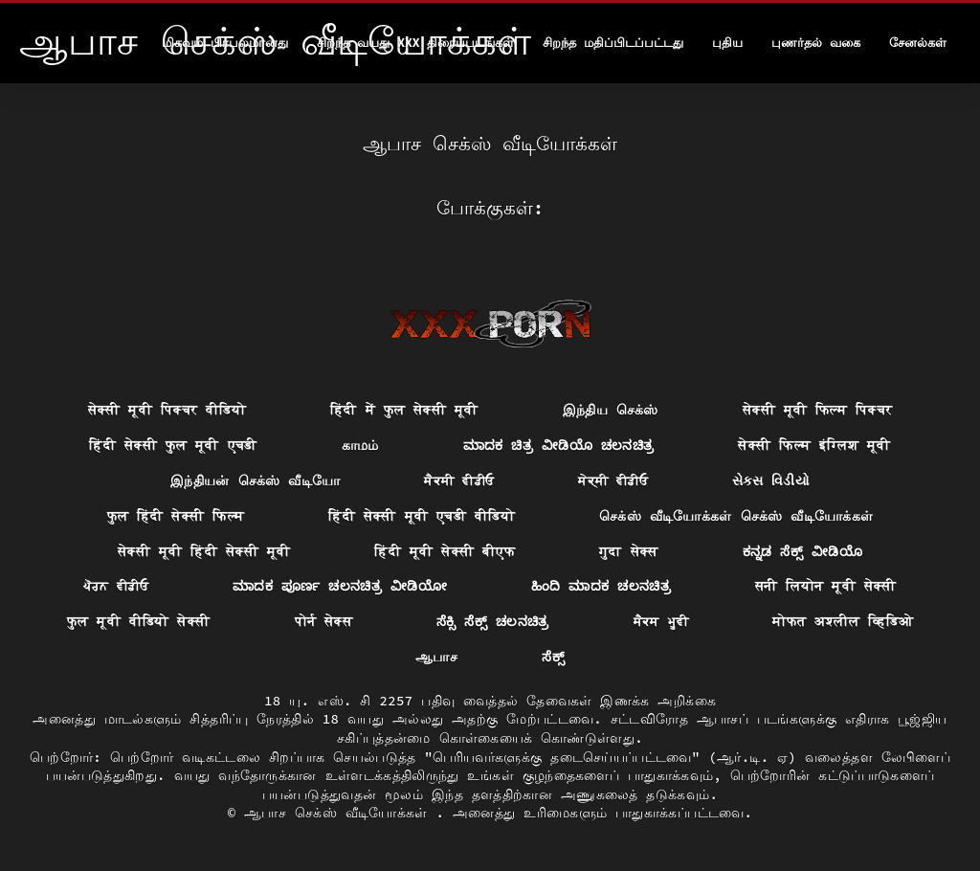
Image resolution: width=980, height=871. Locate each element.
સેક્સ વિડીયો (771, 480)
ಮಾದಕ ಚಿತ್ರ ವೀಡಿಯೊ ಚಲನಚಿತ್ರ (559, 445)
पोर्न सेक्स (324, 621)
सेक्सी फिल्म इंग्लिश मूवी (814, 445)
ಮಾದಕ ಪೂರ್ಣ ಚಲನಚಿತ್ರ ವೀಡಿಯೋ (340, 585)
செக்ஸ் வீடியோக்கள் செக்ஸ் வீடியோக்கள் (736, 516)
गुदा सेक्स (628, 551)
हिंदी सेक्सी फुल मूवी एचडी (172, 445)
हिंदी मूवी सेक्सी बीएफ (444, 551)
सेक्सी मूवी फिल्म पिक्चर (817, 409)
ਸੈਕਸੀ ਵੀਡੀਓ (459, 480)
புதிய (727, 42)
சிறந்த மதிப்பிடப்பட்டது (613, 42)
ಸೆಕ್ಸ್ (553, 656)
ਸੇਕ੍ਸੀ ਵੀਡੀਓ (613, 480)
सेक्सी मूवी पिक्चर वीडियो (167, 409)
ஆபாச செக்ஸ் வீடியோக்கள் (339, 812)
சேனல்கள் (918, 42)
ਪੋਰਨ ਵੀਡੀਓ (115, 585)
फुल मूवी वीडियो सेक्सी (139, 621)
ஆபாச (436, 656)
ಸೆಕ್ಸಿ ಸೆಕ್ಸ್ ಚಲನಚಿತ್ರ (492, 621)
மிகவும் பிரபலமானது (225, 42)
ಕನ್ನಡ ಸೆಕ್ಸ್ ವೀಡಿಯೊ (802, 551)
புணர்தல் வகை (815, 42)
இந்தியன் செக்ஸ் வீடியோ (255, 480)
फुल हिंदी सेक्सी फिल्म (176, 516)
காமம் (360, 445)
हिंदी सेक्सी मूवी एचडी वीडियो (421, 516)
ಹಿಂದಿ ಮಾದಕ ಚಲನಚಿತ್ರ (601, 585)
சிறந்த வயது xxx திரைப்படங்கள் (416, 42)
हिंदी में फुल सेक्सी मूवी (404, 409)
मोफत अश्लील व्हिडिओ (842, 621)
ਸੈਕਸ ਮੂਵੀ (661, 621)
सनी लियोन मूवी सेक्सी (826, 585)
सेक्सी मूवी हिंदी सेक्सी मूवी (204, 551)
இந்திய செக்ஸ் (610, 409)
